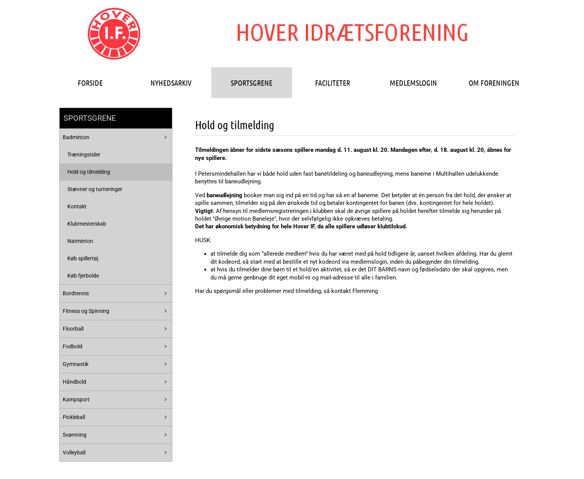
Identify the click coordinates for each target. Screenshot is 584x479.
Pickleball (74, 417)
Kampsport (76, 399)
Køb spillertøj (82, 258)
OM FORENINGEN (494, 82)
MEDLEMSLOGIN (413, 82)
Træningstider (83, 154)
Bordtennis (76, 293)
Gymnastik (75, 364)
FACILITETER (332, 82)
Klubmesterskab (86, 224)
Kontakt (77, 206)
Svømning (75, 435)
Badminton (76, 137)
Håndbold (74, 382)
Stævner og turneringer (94, 189)
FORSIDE (90, 82)
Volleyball (74, 452)
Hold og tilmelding (88, 172)
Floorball (73, 329)
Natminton (80, 241)
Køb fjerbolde (83, 276)
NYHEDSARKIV (171, 82)
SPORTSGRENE (251, 82)
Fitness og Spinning (86, 311)
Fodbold (72, 346)
